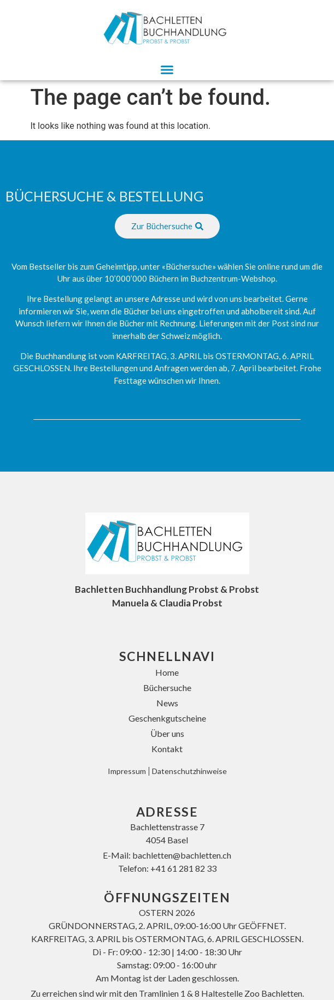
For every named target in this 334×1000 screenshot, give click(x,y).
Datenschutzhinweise (189, 771)
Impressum (127, 771)
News (167, 703)
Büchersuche (167, 687)
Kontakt (167, 748)
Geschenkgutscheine (167, 718)
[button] (167, 69)
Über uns (167, 733)
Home (167, 672)
